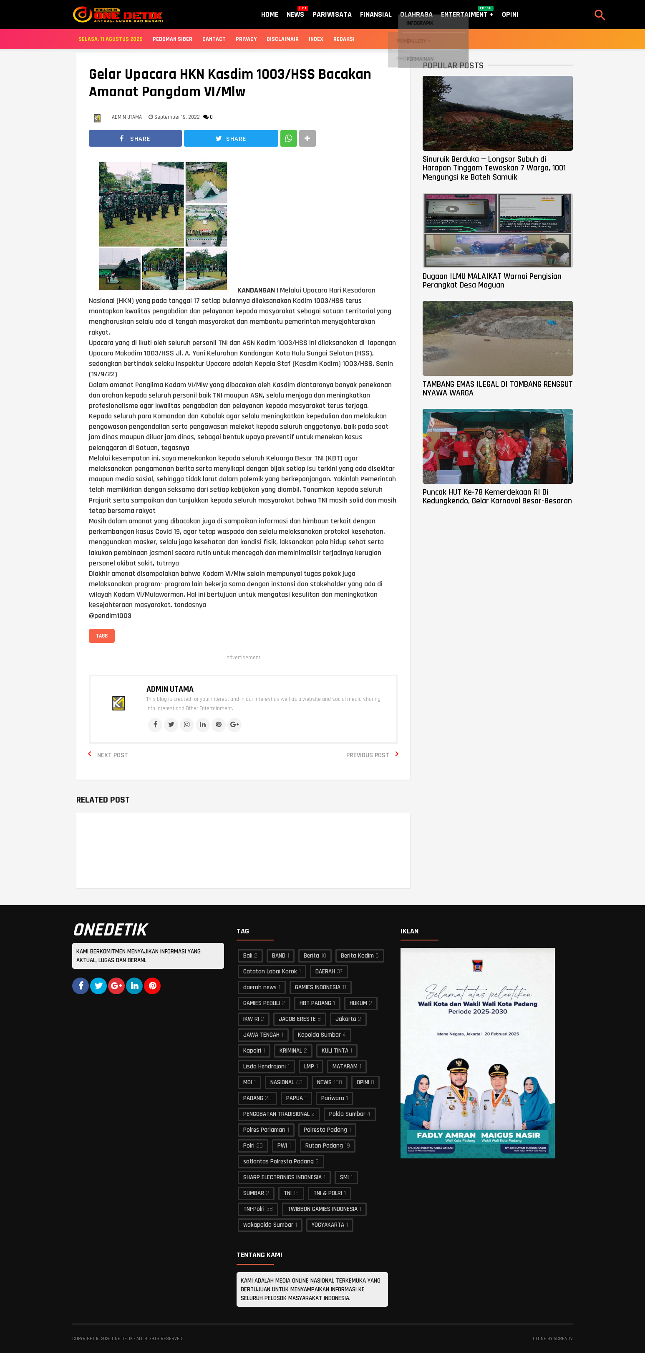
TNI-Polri (254, 1209)
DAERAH (325, 971)
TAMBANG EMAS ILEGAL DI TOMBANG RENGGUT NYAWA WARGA (498, 388)
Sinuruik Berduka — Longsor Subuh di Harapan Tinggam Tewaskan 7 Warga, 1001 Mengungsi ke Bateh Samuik (494, 168)
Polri (248, 1146)
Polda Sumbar (347, 1114)
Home (269, 14)
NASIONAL (282, 1082)
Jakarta (345, 1019)
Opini (510, 14)
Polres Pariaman (264, 1130)
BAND (278, 956)
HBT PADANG (315, 1003)
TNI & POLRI (327, 1193)
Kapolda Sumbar (319, 1035)
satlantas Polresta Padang (278, 1161)
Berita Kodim (357, 956)
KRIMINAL (291, 1051)
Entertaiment (467, 12)
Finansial (376, 14)
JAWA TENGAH (261, 1035)
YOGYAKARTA (328, 1225)
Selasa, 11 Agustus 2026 (110, 39)
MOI (247, 1082)
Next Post (112, 755)
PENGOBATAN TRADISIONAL (276, 1114)
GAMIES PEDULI (261, 1003)
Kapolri (252, 1051)
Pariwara (332, 1098)
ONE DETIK (122, 1339)
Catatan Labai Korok (270, 971)
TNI (288, 1193)
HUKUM (358, 1003)
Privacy (246, 39)
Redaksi (344, 39)
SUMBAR (253, 1193)
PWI (282, 1146)
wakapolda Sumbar (268, 1225)
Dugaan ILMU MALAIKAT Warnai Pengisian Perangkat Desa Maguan (492, 280)
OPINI (363, 1082)
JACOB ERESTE (297, 1019)
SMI (344, 1177)
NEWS (324, 1082)
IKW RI (251, 1019)
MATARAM (345, 1066)
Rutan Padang (324, 1146)
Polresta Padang (325, 1130)
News (295, 12)
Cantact (214, 39)
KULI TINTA (335, 1051)
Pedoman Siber (172, 39)
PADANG (253, 1098)
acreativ (563, 1339)
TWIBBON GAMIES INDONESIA (322, 1209)
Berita (311, 956)
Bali (247, 956)
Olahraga (416, 14)
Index (316, 39)
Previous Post (367, 755)
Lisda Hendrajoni (264, 1066)
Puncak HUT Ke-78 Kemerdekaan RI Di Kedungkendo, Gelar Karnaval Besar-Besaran (497, 496)
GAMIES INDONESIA (317, 987)
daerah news (260, 987)
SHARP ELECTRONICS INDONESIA (282, 1177)
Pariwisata (332, 14)
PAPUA (294, 1098)
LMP (309, 1066)
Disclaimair (283, 39)
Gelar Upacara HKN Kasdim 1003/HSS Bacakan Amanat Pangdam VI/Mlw (230, 83)
